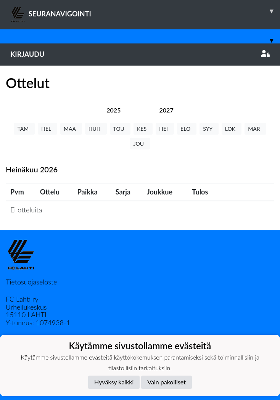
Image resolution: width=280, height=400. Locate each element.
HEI (165, 128)
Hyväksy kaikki (114, 382)
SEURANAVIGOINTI (145, 11)
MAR (255, 128)
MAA (71, 128)
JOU (140, 143)
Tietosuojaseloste (31, 282)
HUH (96, 128)
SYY (209, 128)
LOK (231, 128)
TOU (120, 128)
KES (143, 128)
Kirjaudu (140, 54)
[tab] (113, 110)
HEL (47, 128)
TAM (24, 128)
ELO (186, 128)
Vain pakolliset (166, 382)
